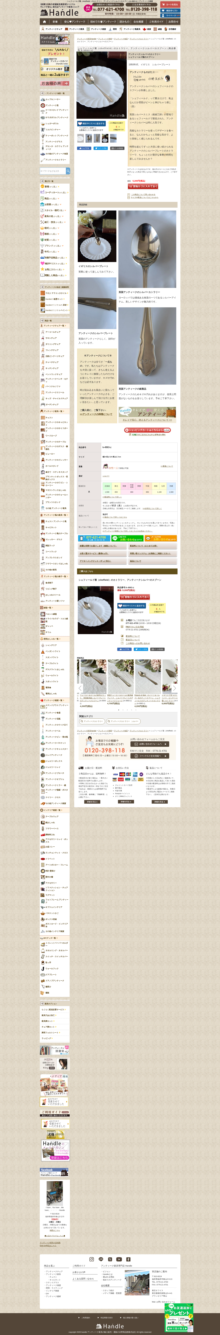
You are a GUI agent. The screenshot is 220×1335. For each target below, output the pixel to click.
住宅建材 (172, 29)
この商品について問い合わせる (143, 195)
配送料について (133, 636)
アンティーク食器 (121, 39)
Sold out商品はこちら (48, 1246)
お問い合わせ (173, 21)
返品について (135, 561)
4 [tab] (131, 710)
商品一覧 (48, 321)
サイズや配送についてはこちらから (144, 197)
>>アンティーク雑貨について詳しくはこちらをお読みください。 (128, 531)
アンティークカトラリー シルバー (124, 721)
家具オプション (51, 1004)
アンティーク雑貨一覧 (53, 700)
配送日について (133, 640)
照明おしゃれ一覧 (51, 639)
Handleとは (108, 1274)
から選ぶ (49, 186)
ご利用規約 (85, 1318)
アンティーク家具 (76, 29)
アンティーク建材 (53, 1296)
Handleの (54, 299)
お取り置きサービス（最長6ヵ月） (94, 553)
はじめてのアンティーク (103, 21)
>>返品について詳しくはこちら (115, 517)
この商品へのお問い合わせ (138, 643)
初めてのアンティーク (112, 1280)
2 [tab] (123, 710)
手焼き (55, 293)
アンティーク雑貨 (98, 29)
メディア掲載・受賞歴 (112, 1293)
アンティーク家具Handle (86, 39)
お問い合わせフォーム (165, 1302)
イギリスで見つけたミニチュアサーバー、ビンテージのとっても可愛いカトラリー (175, 698)
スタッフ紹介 (108, 1290)
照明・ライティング (54, 1288)
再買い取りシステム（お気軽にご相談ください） (150, 553)
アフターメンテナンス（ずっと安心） (96, 561)
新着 (55, 21)
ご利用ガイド (156, 21)
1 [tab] (118, 710)
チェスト (53, 1277)
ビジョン (106, 1271)
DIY (47, 1294)
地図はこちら (55, 1230)
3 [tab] (127, 710)
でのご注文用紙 (135, 627)
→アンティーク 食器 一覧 (55, 93)
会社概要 (138, 21)
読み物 (124, 21)
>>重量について (167, 466)
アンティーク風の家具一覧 (55, 515)
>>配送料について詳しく (112, 497)
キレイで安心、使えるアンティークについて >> (147, 420)
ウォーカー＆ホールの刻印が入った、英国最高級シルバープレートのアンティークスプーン (93, 698)
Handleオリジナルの (56, 305)
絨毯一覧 (47, 608)
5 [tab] (135, 710)
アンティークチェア (53, 29)
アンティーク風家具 (132, 29)
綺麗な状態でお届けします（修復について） (98, 546)
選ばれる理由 (108, 1277)
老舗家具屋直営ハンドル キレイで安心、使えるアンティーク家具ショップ (61, 10)
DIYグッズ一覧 (50, 938)
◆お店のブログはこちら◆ (54, 1236)
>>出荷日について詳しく (152, 508)
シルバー (106, 476)
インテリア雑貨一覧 (52, 810)
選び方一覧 (49, 181)
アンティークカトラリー (139, 39)
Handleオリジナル (56, 310)
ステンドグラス (52, 1282)
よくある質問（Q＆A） (83, 1278)
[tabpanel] (120, 682)
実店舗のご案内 (159, 1271)
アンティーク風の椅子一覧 (55, 577)
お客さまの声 (78, 1272)
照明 (115, 29)
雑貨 (149, 29)
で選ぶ (52, 210)
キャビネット (55, 1280)
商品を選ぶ (49, 1265)
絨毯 (160, 29)
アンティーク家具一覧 (53, 411)
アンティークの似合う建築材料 (57, 287)
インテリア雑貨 (52, 1291)
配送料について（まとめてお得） (144, 546)
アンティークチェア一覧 (54, 326)
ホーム (44, 21)
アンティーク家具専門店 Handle (116, 1265)
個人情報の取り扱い (131, 1318)
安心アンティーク (74, 21)
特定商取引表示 (107, 1318)
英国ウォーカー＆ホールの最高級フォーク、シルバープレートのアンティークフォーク (120, 698)
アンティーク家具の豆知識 (50, 1243)
